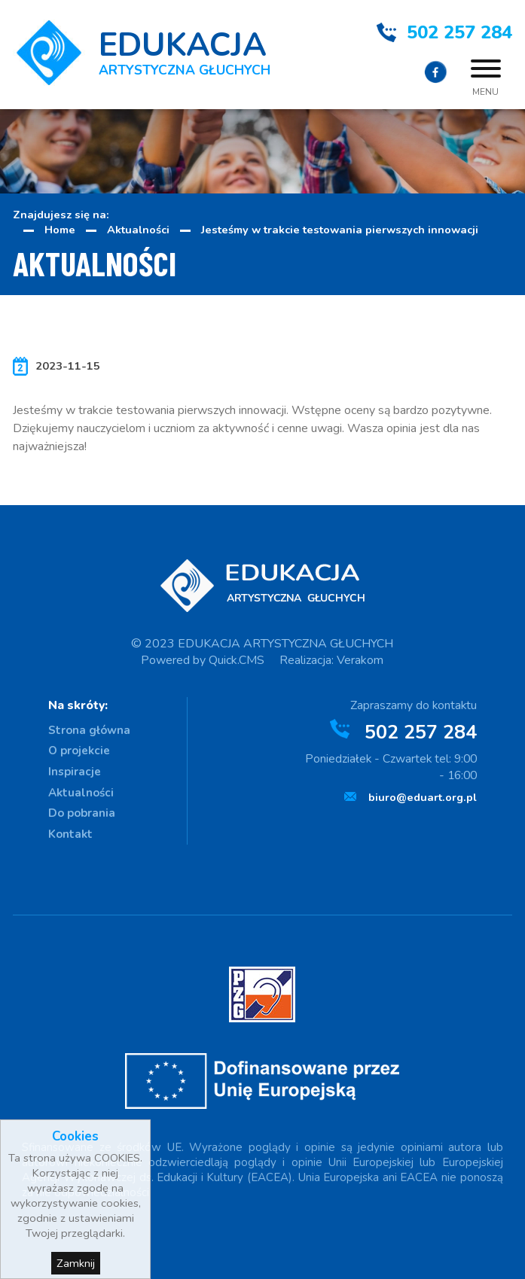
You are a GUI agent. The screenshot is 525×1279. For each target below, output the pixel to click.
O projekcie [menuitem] (79, 750)
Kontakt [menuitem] (70, 834)
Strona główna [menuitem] (89, 730)
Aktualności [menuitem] (81, 792)
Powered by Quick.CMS (202, 660)
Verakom (360, 660)
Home (59, 229)
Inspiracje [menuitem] (74, 771)
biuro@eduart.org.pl (422, 797)
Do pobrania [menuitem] (81, 813)
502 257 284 (459, 32)
